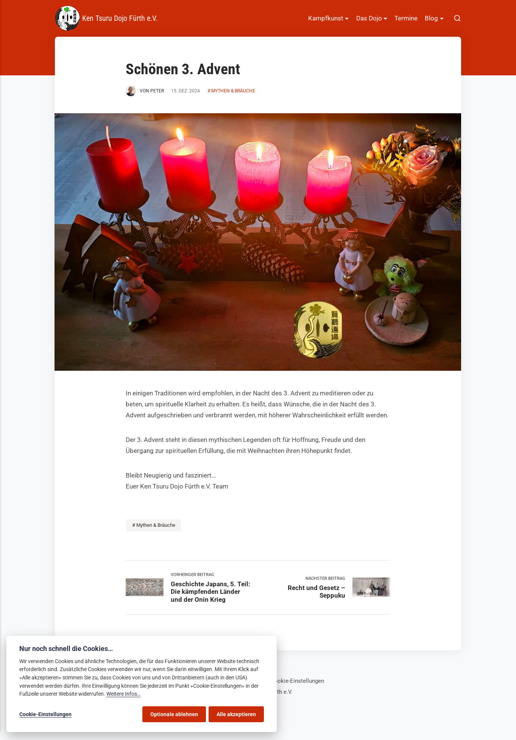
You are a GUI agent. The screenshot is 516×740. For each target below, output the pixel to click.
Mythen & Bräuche (233, 91)
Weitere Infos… (123, 694)
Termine (406, 18)
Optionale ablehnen (174, 714)
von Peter (145, 91)
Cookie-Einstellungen (297, 681)
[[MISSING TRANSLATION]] (457, 18)
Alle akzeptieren (236, 714)
